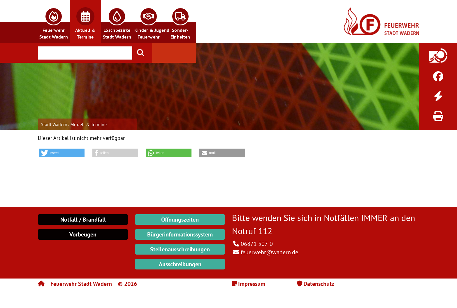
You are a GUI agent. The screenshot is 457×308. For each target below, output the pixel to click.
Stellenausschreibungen (180, 249)
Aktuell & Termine (89, 124)
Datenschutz (318, 284)
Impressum (251, 284)
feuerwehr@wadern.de (269, 252)
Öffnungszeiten (180, 219)
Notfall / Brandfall (83, 219)
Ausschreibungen (180, 264)
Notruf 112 (252, 230)
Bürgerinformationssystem (180, 234)
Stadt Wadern (54, 124)
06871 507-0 (257, 244)
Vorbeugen (82, 234)
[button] (54, 21)
